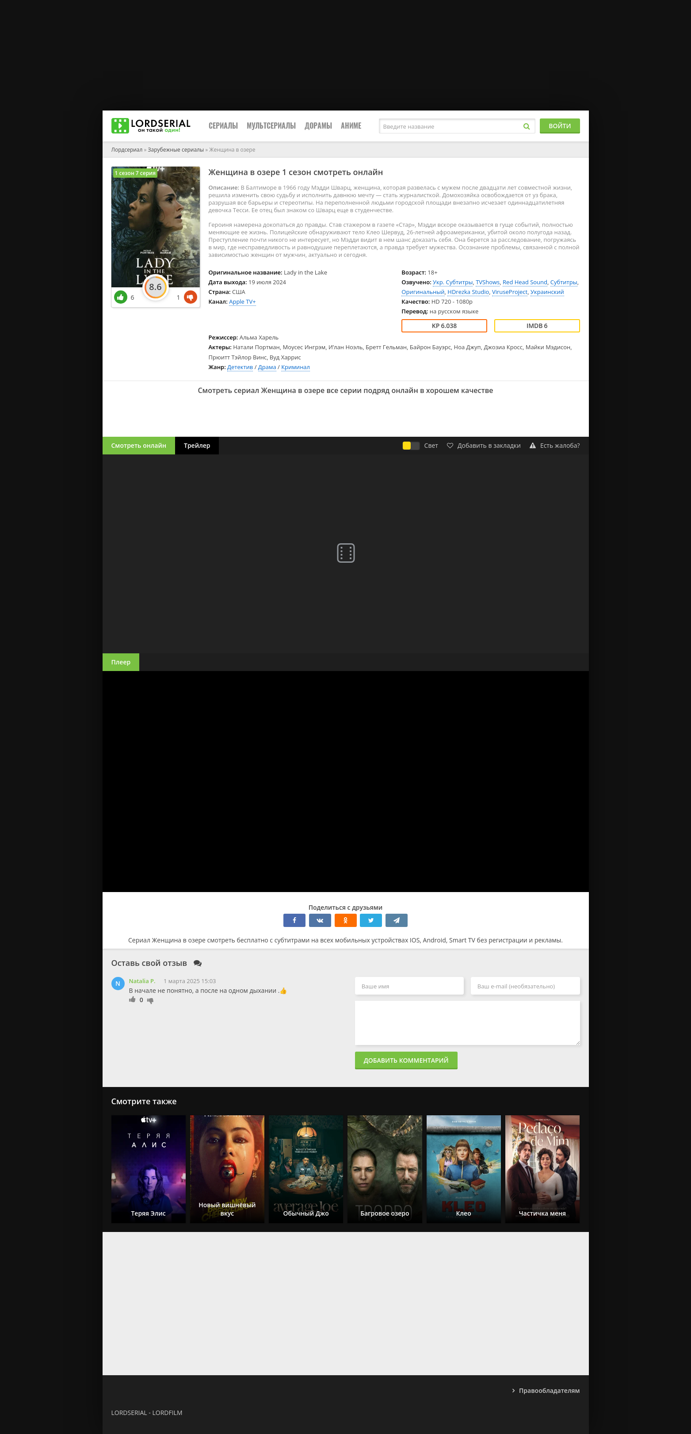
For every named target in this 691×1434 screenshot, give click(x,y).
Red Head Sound (525, 282)
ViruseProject (509, 292)
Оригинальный (422, 292)
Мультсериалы (271, 125)
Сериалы (223, 125)
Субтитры (563, 282)
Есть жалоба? (555, 445)
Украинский (547, 292)
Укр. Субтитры (453, 282)
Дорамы (318, 125)
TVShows (488, 282)
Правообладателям (549, 1390)
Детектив (240, 367)
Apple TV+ (242, 301)
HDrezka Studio (468, 292)
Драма (267, 367)
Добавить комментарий (406, 1060)
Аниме (351, 125)
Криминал (295, 367)
